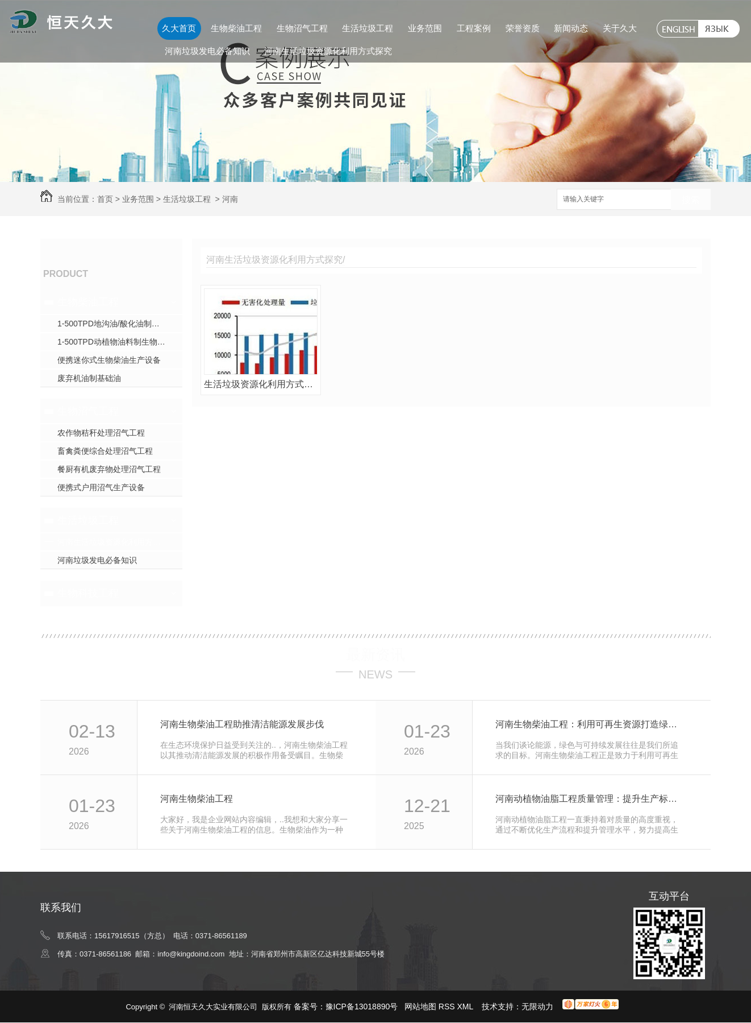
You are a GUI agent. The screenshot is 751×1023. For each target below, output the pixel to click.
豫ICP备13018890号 (362, 1006)
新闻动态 (571, 28)
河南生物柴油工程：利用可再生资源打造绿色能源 (590, 724)
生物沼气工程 (302, 28)
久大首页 (179, 28)
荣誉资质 (523, 28)
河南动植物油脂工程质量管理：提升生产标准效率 (590, 799)
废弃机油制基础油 (89, 378)
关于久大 (620, 28)
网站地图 (420, 1006)
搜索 (691, 200)
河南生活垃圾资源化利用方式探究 (328, 51)
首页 (105, 199)
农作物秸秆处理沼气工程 (101, 432)
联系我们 (60, 907)
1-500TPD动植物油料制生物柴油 (115, 341)
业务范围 (425, 28)
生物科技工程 (88, 593)
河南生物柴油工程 (196, 799)
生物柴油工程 (236, 28)
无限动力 (537, 1006)
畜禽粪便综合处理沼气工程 (105, 450)
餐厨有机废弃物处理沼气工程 (109, 469)
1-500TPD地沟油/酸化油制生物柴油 (119, 323)
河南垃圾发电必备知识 (207, 51)
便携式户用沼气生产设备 (101, 487)
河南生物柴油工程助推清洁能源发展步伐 (242, 724)
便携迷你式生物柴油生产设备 (109, 360)
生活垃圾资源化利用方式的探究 (261, 384)
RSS (448, 1006)
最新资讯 (375, 654)
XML (466, 1006)
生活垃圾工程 (367, 28)
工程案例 (474, 28)
